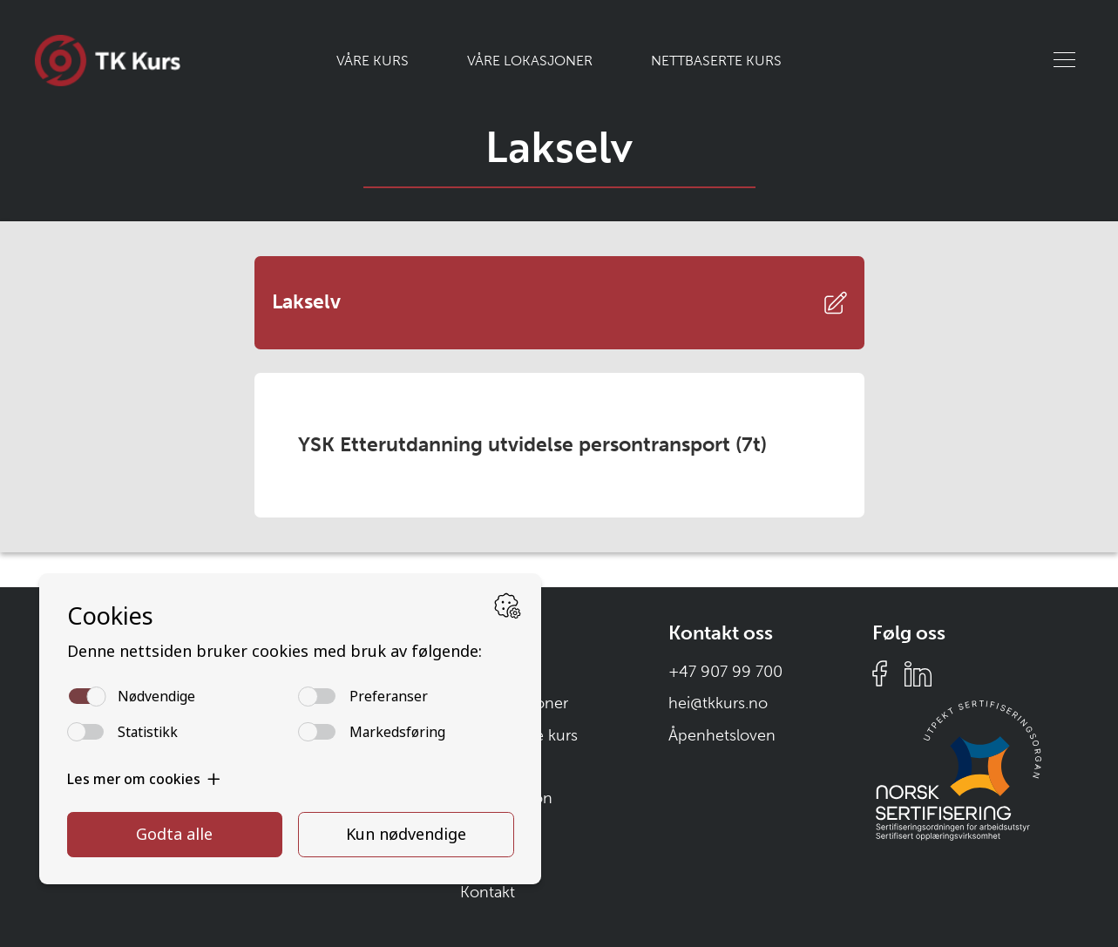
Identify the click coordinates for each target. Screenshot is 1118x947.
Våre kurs (372, 60)
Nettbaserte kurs (716, 60)
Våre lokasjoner (530, 60)
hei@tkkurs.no (718, 703)
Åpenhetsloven (722, 735)
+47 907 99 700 (725, 671)
